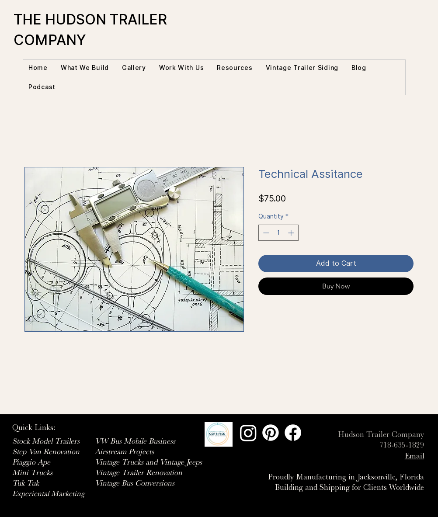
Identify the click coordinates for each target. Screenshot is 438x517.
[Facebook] (293, 433)
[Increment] (291, 232)
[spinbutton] (278, 232)
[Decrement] (265, 232)
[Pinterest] (271, 433)
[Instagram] (248, 433)
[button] (85, 68)
